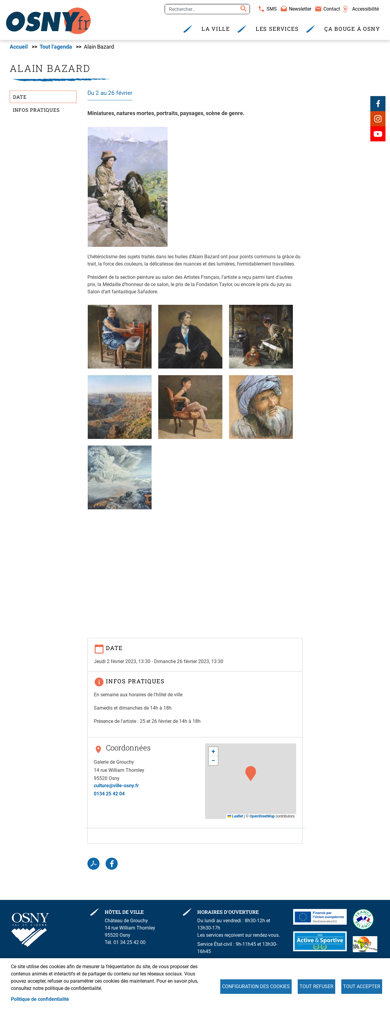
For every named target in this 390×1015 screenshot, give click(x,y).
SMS (272, 9)
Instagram (377, 118)
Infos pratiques (36, 110)
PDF (93, 864)
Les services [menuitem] (277, 28)
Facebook (377, 103)
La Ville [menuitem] (216, 28)
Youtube (377, 133)
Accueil (19, 47)
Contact (331, 9)
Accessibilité (365, 9)
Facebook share (112, 864)
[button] (127, 186)
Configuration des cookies (256, 986)
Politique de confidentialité (40, 999)
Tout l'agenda (56, 47)
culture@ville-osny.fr (116, 785)
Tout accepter (361, 986)
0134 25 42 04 (109, 794)
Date (20, 97)
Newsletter (300, 9)
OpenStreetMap (262, 816)
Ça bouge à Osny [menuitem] (352, 28)
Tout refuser (316, 986)
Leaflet (235, 816)
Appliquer (242, 9)
